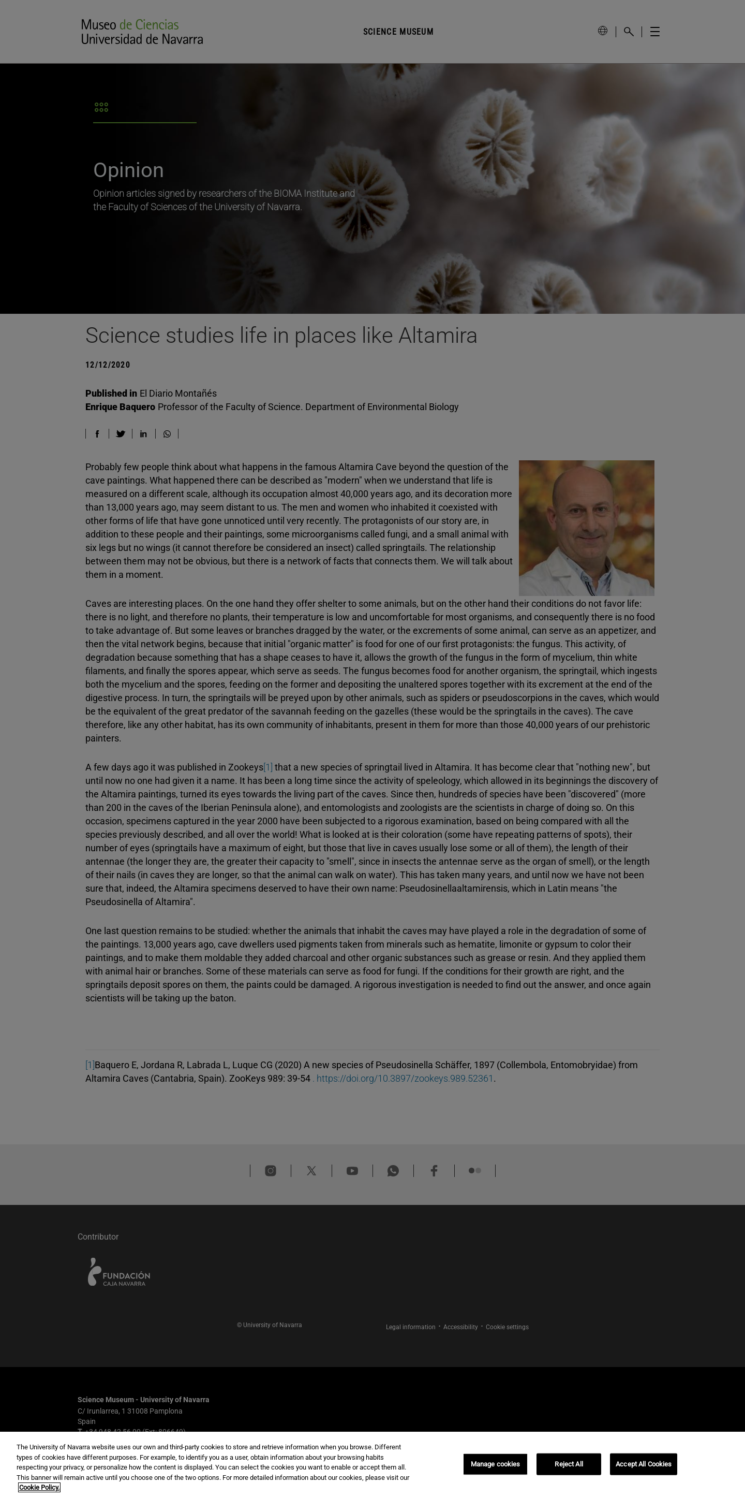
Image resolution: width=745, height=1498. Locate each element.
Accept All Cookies (644, 1465)
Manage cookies (495, 1465)
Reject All (569, 1465)
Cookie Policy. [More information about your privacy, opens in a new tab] (39, 1489)
